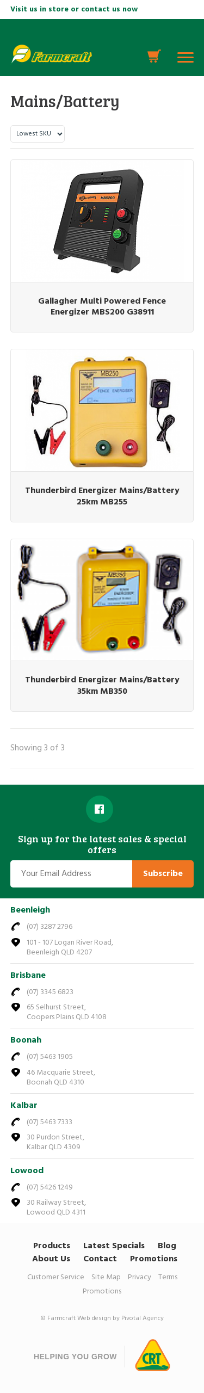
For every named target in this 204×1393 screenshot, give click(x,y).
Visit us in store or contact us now (74, 9)
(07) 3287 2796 (49, 927)
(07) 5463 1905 (50, 1057)
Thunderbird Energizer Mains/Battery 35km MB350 (102, 686)
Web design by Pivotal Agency (120, 1318)
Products (51, 1246)
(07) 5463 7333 (49, 1122)
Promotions (153, 1259)
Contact (100, 1259)
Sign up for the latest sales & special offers (102, 844)
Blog (167, 1246)
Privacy (139, 1277)
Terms (167, 1277)
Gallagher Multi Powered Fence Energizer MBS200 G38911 (102, 307)
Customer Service (55, 1277)
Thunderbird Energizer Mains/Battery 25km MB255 (102, 496)
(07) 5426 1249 (50, 1187)
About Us (51, 1259)
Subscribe (163, 874)
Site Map (106, 1277)
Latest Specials (114, 1246)
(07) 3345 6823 (50, 992)
